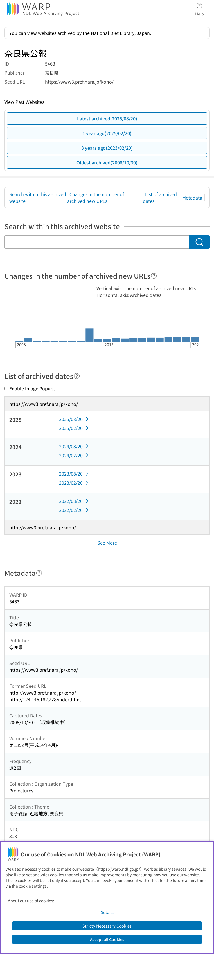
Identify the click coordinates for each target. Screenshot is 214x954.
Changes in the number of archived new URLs (95, 197)
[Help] (153, 275)
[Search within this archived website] (96, 242)
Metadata (192, 197)
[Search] (199, 242)
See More (107, 542)
